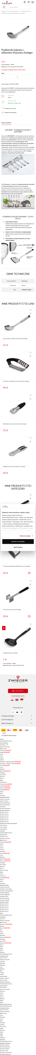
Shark (1, 1032)
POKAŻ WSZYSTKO (6, 741)
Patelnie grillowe (4, 892)
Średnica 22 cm (4, 818)
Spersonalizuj (18, 547)
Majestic (2, 998)
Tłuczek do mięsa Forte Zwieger (12, 609)
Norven (5, 771)
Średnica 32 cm (4, 911)
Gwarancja (11, 95)
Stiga (1, 780)
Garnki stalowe (4, 801)
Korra (4, 765)
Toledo (2, 972)
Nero (1, 1021)
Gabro (2, 758)
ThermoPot (3, 782)
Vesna (2, 791)
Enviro (2, 754)
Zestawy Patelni (4, 900)
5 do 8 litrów (3, 829)
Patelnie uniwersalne (6, 889)
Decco (5, 928)
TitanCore (6, 784)
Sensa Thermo (4, 870)
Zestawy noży (4, 1050)
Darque (2, 926)
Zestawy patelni (4, 1048)
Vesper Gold (3, 980)
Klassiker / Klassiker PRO (10, 761)
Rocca (1, 778)
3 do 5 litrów (3, 827)
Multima (2, 769)
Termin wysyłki (12, 101)
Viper (1, 1036)
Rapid (1, 1028)
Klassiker (2, 851)
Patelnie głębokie (5, 894)
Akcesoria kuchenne (14, 11)
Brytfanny (3, 806)
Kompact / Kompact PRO (10, 763)
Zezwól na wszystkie (18, 541)
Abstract (2, 991)
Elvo (1, 930)
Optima (2, 1024)
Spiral (1, 1002)
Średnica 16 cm (4, 812)
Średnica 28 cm (4, 821)
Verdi (4, 789)
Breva (1, 995)
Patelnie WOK (4, 896)
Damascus (6, 924)
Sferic (1, 946)
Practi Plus (3, 774)
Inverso (2, 849)
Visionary (2, 795)
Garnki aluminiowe (5, 803)
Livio (1, 967)
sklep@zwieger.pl (18, 696)
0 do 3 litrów (3, 825)
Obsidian (2, 773)
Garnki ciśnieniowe (5, 808)
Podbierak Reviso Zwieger (10, 653)
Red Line (2, 776)
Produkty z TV (4, 745)
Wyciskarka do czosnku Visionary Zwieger (14, 424)
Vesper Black (3, 976)
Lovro (1, 767)
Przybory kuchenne (25, 11)
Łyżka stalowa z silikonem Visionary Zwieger (15, 338)
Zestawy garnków (5, 804)
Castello (2, 961)
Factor (2, 997)
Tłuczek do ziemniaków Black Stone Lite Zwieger (16, 566)
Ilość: (2, 73)
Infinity (2, 760)
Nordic (5, 859)
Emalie (5, 752)
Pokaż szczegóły (25, 536)
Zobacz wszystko (5, 746)
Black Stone (3, 748)
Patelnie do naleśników (6, 891)
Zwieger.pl (3, 11)
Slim (1, 970)
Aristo (2, 993)
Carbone (5, 750)
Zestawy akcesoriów (6, 1052)
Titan (1, 874)
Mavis (1, 1000)
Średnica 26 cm (4, 907)
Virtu (1, 793)
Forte (1, 756)
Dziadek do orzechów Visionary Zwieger (14, 466)
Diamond (2, 963)
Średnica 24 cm (4, 819)
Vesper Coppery (4, 978)
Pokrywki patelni (4, 898)
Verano (5, 788)
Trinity (5, 786)
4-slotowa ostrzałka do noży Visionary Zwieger (16, 381)
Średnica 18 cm (4, 814)
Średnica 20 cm (4, 816)
